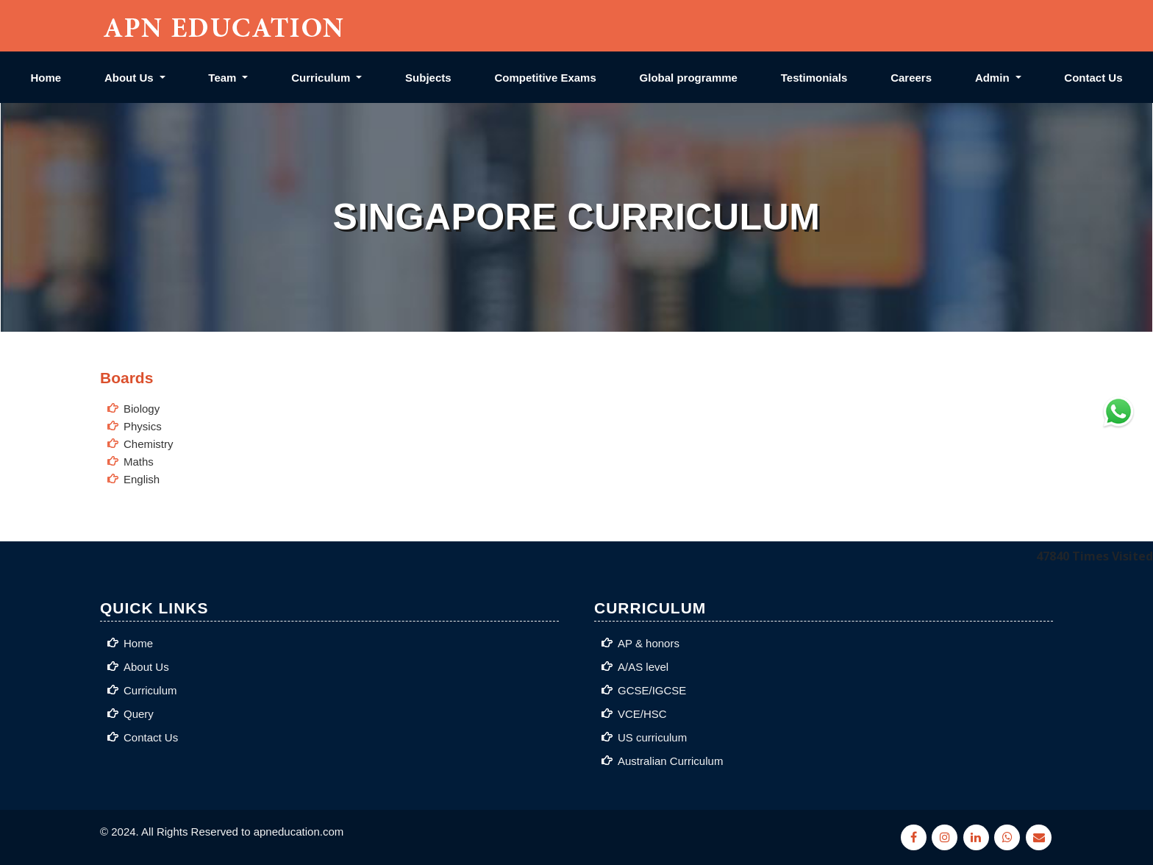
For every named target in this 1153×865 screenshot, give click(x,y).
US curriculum (652, 737)
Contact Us (1093, 77)
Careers (911, 77)
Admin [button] (994, 77)
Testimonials (814, 77)
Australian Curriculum (670, 761)
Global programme (689, 77)
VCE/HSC (642, 714)
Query (139, 714)
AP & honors (648, 643)
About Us (146, 667)
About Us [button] (130, 77)
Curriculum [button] (322, 77)
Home (45, 77)
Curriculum (150, 690)
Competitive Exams (545, 77)
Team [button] (223, 77)
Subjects (428, 77)
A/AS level (643, 667)
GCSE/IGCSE (652, 690)
